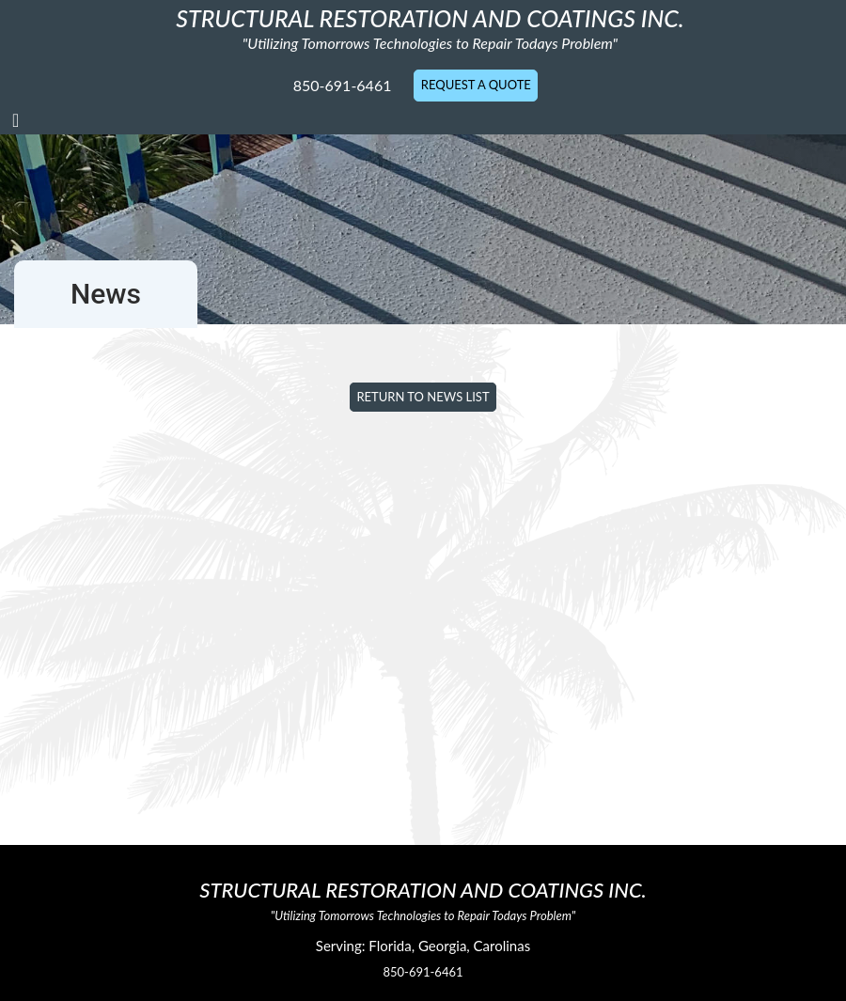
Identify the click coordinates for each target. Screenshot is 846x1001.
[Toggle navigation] (15, 119)
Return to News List (422, 396)
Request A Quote (476, 84)
